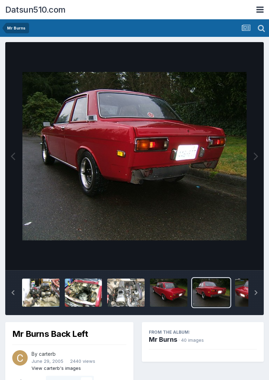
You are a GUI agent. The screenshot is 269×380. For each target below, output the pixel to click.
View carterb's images (56, 368)
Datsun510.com (35, 10)
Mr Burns (163, 339)
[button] (13, 292)
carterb (47, 354)
